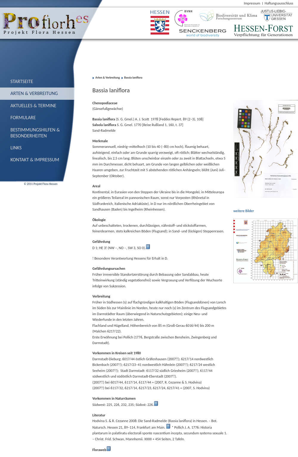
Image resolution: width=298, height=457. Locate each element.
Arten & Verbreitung (34, 93)
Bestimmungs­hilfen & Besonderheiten (35, 133)
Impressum (252, 3)
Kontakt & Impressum (34, 159)
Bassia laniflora (133, 77)
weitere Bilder (243, 210)
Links (16, 148)
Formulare (23, 117)
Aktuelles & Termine (33, 105)
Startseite (21, 81)
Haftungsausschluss (279, 3)
